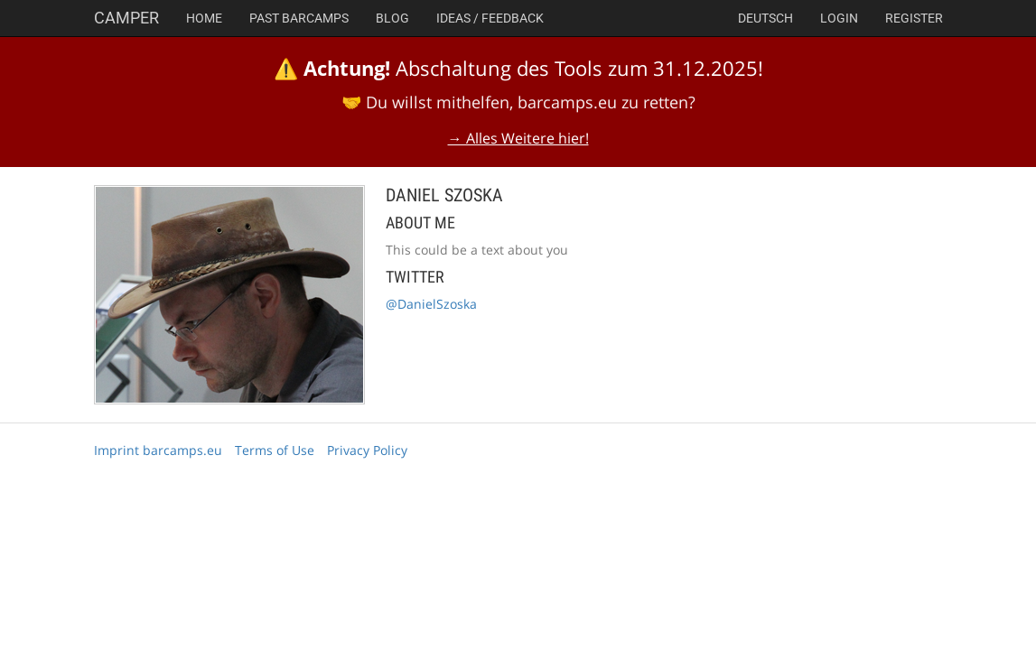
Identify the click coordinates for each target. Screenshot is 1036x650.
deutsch (765, 18)
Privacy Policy (367, 450)
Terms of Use (274, 450)
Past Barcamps (299, 18)
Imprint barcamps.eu (158, 450)
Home (204, 18)
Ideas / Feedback (490, 18)
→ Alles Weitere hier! (518, 138)
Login (839, 18)
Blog (392, 18)
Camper (126, 17)
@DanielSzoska (431, 303)
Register (914, 18)
